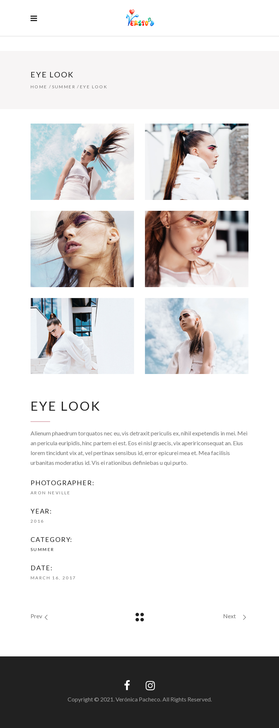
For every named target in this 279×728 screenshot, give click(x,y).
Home (39, 86)
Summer (64, 86)
